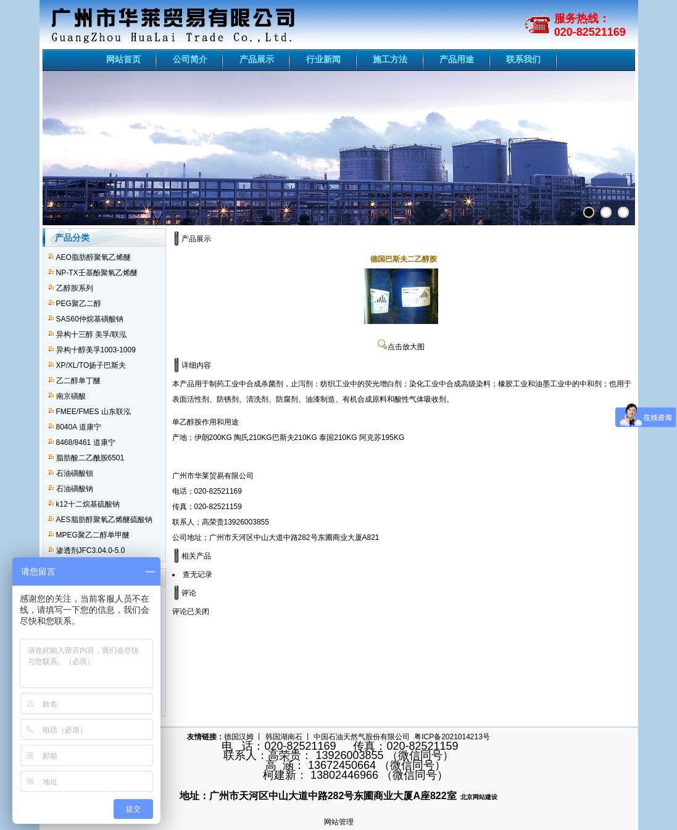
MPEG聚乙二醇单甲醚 (93, 535)
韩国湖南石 (283, 736)
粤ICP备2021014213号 (452, 736)
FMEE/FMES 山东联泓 (93, 411)
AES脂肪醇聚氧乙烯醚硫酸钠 (104, 519)
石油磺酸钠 (74, 488)
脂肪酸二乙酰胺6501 (90, 458)
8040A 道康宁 (78, 427)
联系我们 (523, 59)
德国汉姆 (239, 736)
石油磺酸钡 (74, 473)
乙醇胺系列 (74, 288)
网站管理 (339, 822)
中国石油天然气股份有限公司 (362, 736)
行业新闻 (323, 59)
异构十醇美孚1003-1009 (96, 350)
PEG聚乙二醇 (78, 303)
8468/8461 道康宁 (85, 442)
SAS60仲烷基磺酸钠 (89, 319)
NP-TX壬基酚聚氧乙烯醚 (97, 272)
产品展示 (256, 59)
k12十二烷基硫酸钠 (88, 504)
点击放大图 (401, 346)
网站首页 (123, 59)
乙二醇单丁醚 (78, 380)
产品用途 (456, 59)
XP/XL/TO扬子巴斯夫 (91, 365)
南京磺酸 (71, 396)
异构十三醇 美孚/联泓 (91, 334)
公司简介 (190, 59)
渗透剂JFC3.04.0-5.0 (90, 550)
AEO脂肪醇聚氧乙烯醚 (93, 257)
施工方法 (390, 59)
